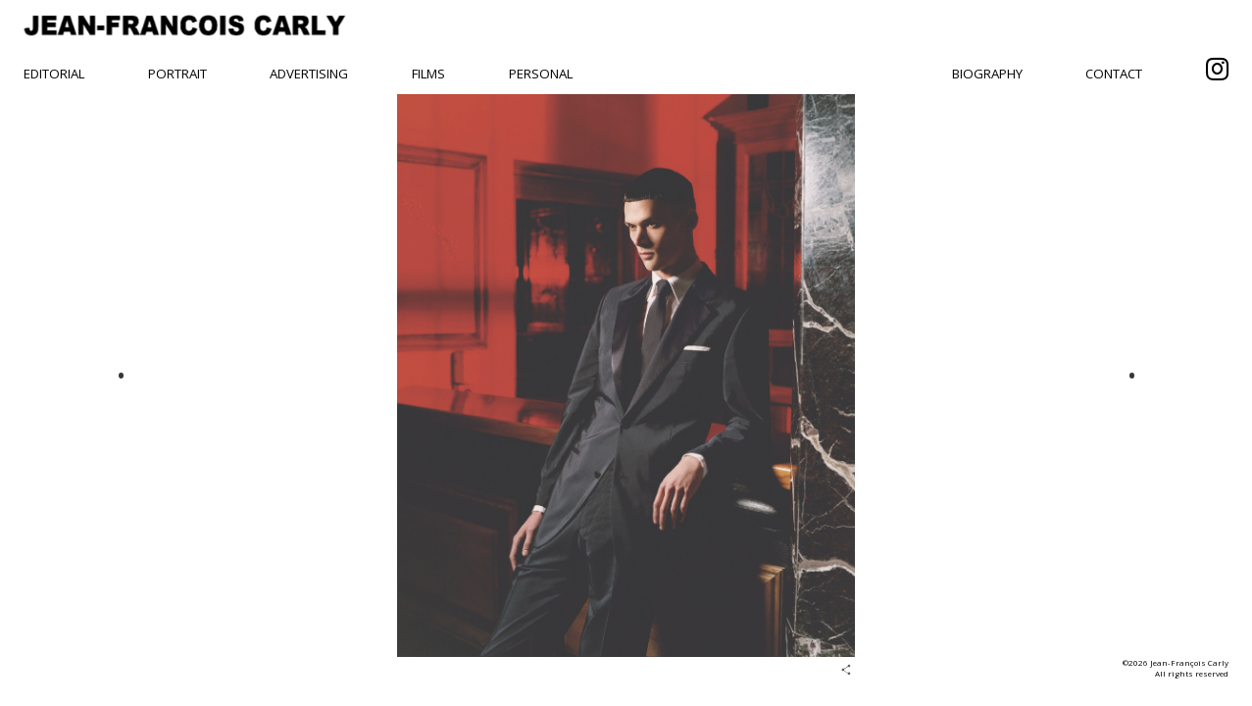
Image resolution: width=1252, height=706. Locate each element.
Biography (987, 73)
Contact (1113, 73)
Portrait (177, 73)
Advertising (309, 73)
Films (428, 73)
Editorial (54, 73)
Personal (541, 73)
